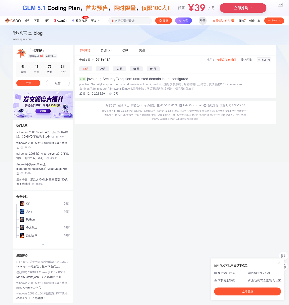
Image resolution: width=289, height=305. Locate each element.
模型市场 (80, 19)
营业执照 (241, 115)
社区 (46, 20)
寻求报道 (149, 105)
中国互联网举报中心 (145, 115)
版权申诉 (215, 115)
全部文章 (84, 59)
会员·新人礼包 (224, 20)
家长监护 (109, 115)
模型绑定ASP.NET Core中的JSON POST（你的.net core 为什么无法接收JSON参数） (43, 272)
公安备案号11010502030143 (117, 111)
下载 (36, 20)
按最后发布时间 (226, 59)
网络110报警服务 (124, 115)
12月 (86, 68)
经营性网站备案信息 (198, 111)
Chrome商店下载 (166, 115)
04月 (153, 68)
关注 (28, 83)
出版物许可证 (228, 115)
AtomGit (60, 20)
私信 (58, 83)
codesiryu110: (25, 298)
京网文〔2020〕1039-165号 (172, 111)
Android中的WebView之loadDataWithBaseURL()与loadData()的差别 (42, 169)
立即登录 (247, 291)
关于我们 (111, 105)
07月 (119, 68)
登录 (202, 20)
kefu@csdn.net (192, 105)
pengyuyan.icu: (25, 287)
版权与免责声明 (200, 115)
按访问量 (246, 59)
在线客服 (212, 105)
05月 (136, 68)
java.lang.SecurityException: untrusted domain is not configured (133, 79)
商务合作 (136, 105)
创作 (274, 20)
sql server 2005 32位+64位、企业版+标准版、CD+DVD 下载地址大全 (42, 134)
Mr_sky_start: (25, 277)
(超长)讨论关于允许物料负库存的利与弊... (42, 261)
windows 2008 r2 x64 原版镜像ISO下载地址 (41, 145)
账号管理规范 (184, 115)
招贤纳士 (123, 105)
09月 (103, 68)
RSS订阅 (264, 59)
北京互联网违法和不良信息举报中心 (229, 111)
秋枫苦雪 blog (28, 33)
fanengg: (22, 266)
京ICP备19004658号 (144, 111)
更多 (95, 20)
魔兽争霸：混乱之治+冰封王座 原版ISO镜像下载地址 (42, 182)
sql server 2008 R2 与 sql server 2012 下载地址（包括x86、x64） (42, 156)
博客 (27, 20)
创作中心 (254, 20)
